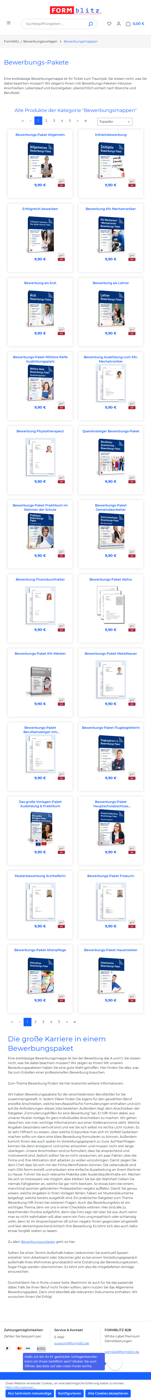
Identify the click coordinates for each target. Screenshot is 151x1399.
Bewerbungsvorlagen (38, 1242)
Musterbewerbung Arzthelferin (40, 876)
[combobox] (53, 24)
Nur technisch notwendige (30, 1393)
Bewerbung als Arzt (40, 283)
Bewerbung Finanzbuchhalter (40, 579)
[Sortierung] (114, 122)
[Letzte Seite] (85, 120)
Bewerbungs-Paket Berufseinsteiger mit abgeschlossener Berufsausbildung (40, 730)
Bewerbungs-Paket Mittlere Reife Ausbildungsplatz (40, 359)
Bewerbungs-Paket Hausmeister (110, 950)
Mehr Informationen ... (21, 1387)
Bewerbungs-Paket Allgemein (40, 135)
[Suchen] (91, 24)
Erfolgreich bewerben (40, 209)
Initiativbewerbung (111, 135)
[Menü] (8, 23)
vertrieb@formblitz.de (122, 1352)
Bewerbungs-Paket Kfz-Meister (40, 653)
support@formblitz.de (71, 1343)
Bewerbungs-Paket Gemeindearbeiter (111, 508)
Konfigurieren (69, 1393)
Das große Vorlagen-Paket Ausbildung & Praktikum (40, 804)
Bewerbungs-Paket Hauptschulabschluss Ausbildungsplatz (110, 804)
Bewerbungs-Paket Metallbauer (111, 653)
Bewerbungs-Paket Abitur (110, 579)
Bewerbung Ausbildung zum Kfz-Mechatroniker (111, 359)
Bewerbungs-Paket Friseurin (110, 876)
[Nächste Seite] (78, 120)
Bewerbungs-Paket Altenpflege (40, 950)
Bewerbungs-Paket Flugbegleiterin (111, 728)
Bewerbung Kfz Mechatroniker (111, 209)
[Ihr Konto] (118, 24)
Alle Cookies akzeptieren (108, 1393)
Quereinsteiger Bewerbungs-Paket (110, 431)
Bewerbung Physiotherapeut (40, 431)
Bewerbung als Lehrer (111, 283)
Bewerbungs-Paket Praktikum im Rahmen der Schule (40, 508)
